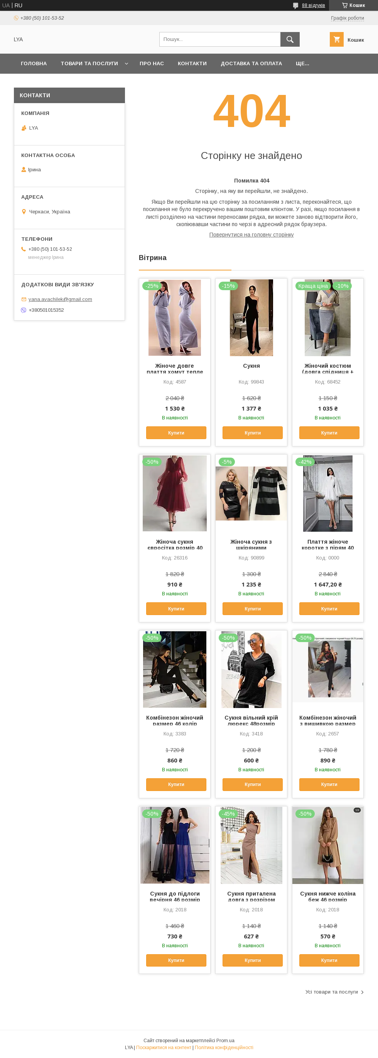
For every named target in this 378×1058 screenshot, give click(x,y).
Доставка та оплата (251, 63)
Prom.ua (225, 1040)
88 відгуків (313, 5)
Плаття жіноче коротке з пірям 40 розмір (328, 548)
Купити (176, 433)
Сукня (251, 366)
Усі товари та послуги (331, 992)
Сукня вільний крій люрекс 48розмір (251, 721)
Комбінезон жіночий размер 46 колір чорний (174, 724)
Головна (34, 63)
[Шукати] (290, 39)
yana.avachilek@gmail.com (60, 299)
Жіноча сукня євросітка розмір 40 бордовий (174, 548)
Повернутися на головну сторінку (251, 235)
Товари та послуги (89, 63)
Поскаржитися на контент (163, 1047)
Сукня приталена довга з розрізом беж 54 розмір (251, 900)
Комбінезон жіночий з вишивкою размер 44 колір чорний (327, 724)
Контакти (192, 63)
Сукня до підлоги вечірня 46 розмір (175, 897)
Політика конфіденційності (224, 1047)
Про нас (152, 63)
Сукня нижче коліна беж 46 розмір (328, 897)
